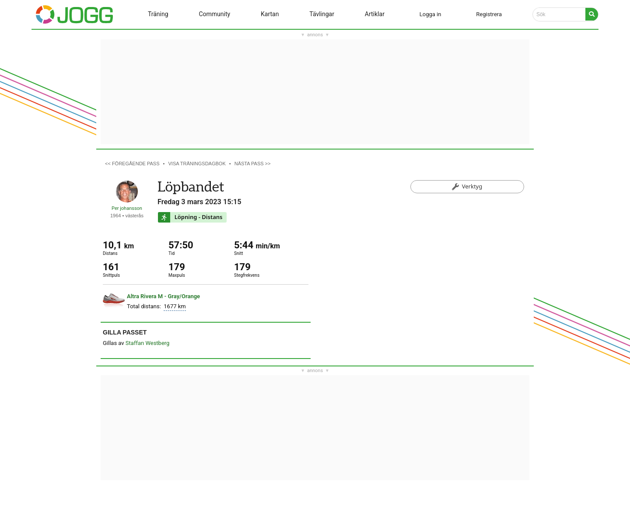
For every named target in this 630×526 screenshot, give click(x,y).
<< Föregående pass (132, 163)
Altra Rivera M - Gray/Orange (163, 296)
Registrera (489, 14)
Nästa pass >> (252, 163)
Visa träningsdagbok (197, 163)
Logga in (430, 14)
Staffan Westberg (148, 343)
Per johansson (127, 208)
